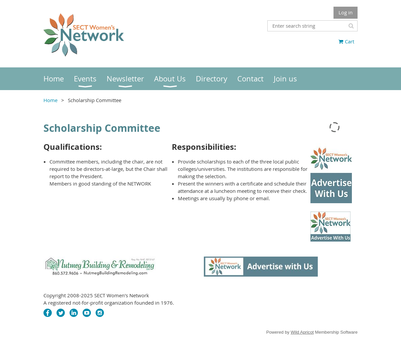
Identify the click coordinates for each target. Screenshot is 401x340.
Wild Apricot (302, 332)
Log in (346, 12)
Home (50, 100)
